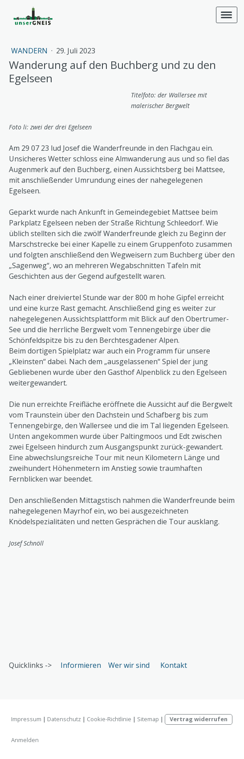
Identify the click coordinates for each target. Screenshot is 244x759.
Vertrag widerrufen (199, 719)
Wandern (30, 51)
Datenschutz (64, 719)
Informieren (81, 665)
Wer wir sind (129, 665)
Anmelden (25, 740)
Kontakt (173, 665)
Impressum (26, 719)
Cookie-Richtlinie (109, 719)
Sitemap (148, 719)
